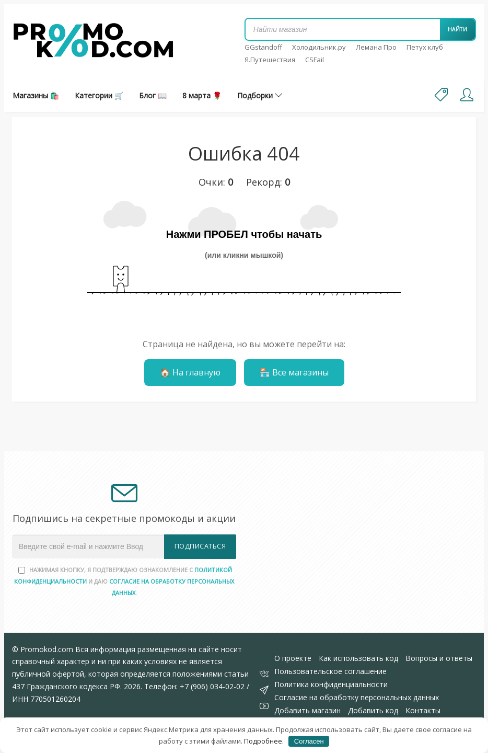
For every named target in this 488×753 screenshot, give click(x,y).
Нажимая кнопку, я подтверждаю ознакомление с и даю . (124, 581)
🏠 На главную (190, 372)
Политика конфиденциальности (331, 684)
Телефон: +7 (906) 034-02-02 (194, 686)
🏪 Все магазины (294, 372)
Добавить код (373, 710)
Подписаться (200, 546)
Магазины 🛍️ (36, 95)
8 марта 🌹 (202, 95)
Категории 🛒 (99, 95)
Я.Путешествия (270, 59)
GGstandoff (263, 47)
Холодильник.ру (319, 47)
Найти (458, 29)
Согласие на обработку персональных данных (356, 697)
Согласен (309, 741)
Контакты (422, 710)
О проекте (292, 658)
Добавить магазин (307, 710)
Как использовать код (358, 658)
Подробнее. (264, 741)
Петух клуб (424, 47)
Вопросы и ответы (438, 658)
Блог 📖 (153, 95)
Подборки (259, 95)
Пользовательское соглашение (330, 671)
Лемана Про (376, 47)
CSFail (314, 59)
